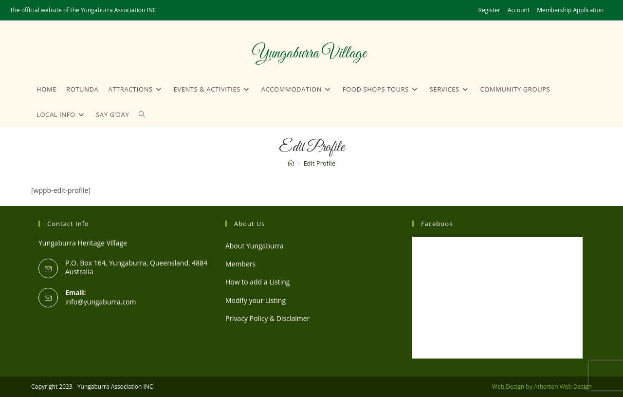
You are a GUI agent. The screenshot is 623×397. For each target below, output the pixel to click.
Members (240, 263)
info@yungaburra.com (100, 301)
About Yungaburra (254, 245)
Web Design (508, 386)
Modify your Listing (255, 300)
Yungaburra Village (309, 53)
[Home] (291, 163)
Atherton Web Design (563, 386)
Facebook (437, 223)
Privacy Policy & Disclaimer (267, 318)
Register (489, 10)
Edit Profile (319, 163)
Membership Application (570, 10)
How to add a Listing (257, 281)
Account (519, 10)
